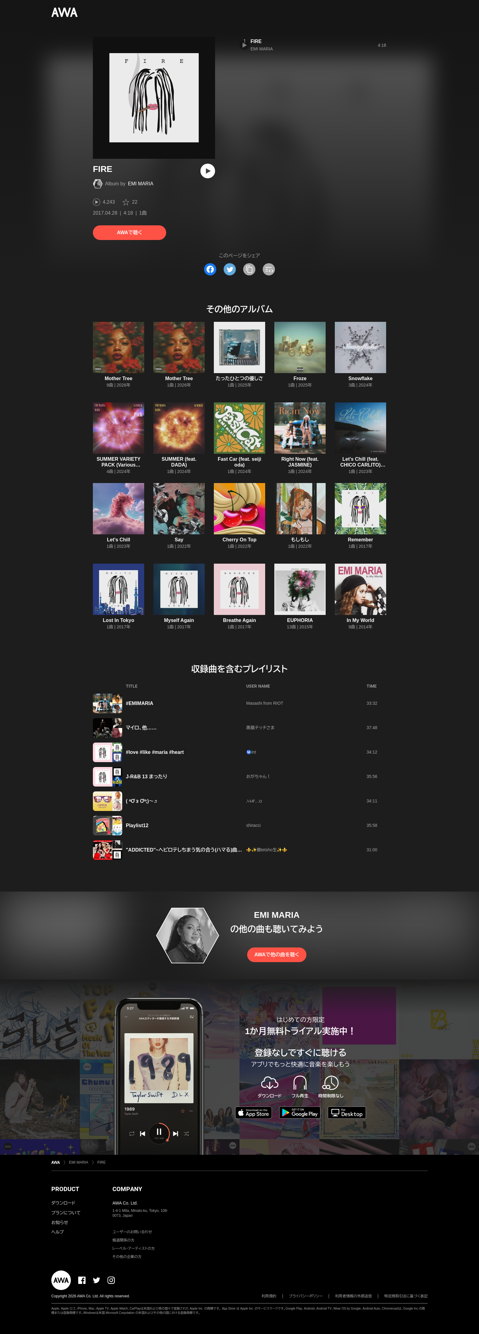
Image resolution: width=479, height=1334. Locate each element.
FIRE (255, 41)
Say (179, 539)
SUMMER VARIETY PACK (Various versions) (119, 464)
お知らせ (59, 1222)
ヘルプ (57, 1232)
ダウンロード (63, 1203)
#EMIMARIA (139, 703)
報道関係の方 (123, 1240)
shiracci (253, 825)
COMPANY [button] (127, 1189)
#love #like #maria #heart (155, 752)
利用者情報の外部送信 (353, 1296)
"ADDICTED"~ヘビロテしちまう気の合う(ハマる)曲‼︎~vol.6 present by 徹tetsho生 (216, 849)
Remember (360, 539)
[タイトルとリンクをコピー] (249, 269)
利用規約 (269, 1296)
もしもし (300, 539)
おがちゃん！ (258, 776)
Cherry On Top (240, 539)
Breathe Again (239, 620)
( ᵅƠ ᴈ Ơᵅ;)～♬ (141, 801)
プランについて (66, 1212)
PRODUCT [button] (65, 1189)
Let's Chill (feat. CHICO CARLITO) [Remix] (360, 464)
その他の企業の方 (126, 1257)
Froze (300, 378)
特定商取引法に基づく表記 (406, 1296)
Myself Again (179, 620)
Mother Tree (119, 378)
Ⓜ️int (251, 752)
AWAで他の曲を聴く (276, 954)
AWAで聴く (129, 232)
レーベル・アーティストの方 (133, 1248)
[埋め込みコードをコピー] (269, 269)
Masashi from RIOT (264, 703)
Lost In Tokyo (118, 620)
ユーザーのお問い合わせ (132, 1232)
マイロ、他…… (141, 727)
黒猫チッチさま (260, 727)
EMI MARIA (141, 183)
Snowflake (360, 378)
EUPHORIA (300, 620)
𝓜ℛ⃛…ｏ (254, 800)
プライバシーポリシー (306, 1296)
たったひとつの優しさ (239, 378)
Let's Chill (118, 539)
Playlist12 (137, 825)
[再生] (207, 171)
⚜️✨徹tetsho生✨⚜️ (266, 849)
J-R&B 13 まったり (146, 776)
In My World (360, 620)
